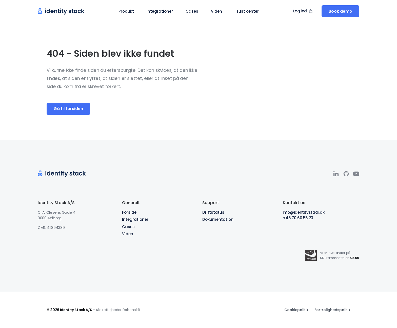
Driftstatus (213, 212)
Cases (128, 226)
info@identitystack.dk (304, 212)
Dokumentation (217, 219)
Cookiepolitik (296, 309)
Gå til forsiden (68, 109)
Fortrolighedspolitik (332, 309)
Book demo (340, 11)
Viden (127, 233)
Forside (129, 212)
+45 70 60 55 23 (298, 218)
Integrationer (135, 219)
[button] (126, 11)
